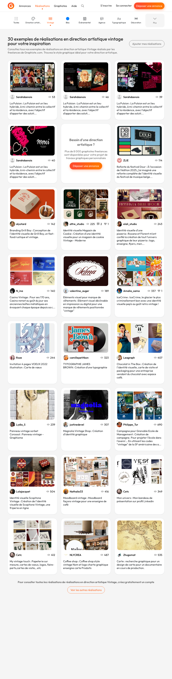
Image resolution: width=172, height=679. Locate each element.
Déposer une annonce (149, 6)
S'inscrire (106, 5)
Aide (74, 6)
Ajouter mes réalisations (146, 43)
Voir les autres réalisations (86, 590)
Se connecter (124, 5)
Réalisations (42, 6)
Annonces (25, 6)
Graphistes (60, 6)
